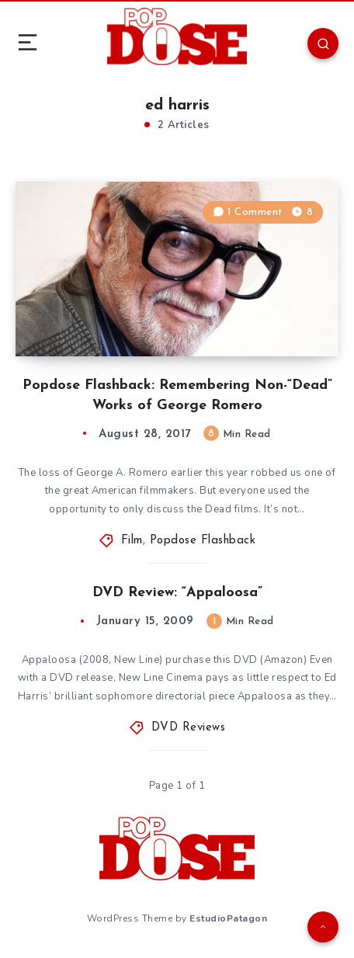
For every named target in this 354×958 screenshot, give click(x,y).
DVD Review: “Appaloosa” (177, 592)
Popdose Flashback (203, 541)
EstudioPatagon (228, 918)
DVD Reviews (188, 728)
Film (132, 541)
